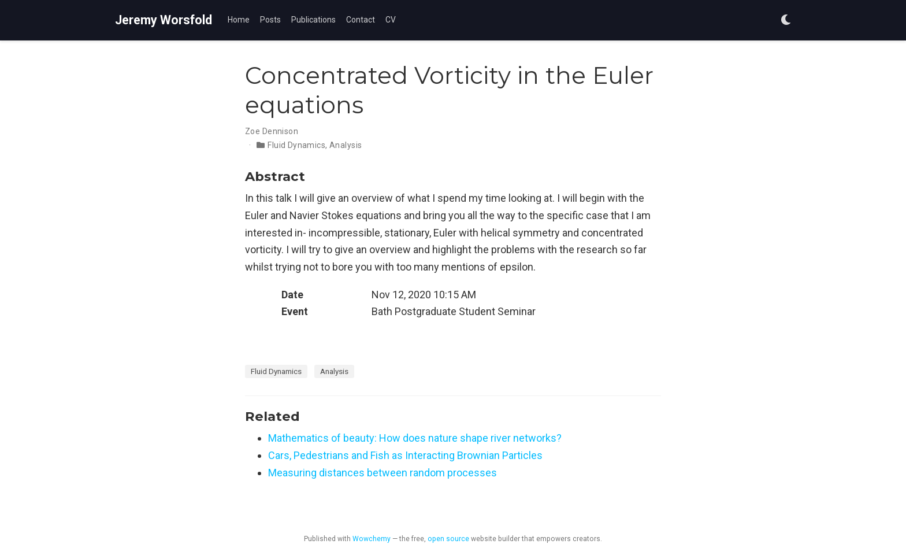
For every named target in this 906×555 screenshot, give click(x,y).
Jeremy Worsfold (163, 20)
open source (448, 539)
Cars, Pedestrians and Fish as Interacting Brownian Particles (405, 455)
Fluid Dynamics (296, 145)
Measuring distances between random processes (382, 473)
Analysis (345, 145)
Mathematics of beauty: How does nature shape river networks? (415, 438)
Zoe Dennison (271, 131)
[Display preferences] (786, 20)
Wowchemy (371, 539)
